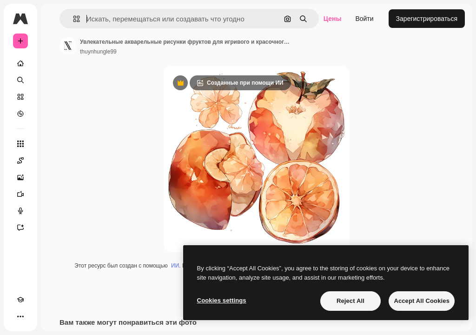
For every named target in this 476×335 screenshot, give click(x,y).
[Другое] (20, 316)
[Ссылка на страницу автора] (68, 45)
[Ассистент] (20, 227)
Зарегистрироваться (426, 18)
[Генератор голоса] (20, 210)
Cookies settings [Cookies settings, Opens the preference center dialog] (221, 300)
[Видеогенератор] (20, 194)
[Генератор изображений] (20, 177)
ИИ (175, 265)
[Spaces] (20, 160)
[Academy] (20, 299)
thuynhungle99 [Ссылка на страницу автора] (98, 51)
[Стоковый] (20, 96)
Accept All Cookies (422, 300)
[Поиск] (20, 80)
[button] (73, 18)
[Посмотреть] (20, 113)
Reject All (350, 300)
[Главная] (20, 63)
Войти (364, 18)
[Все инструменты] (20, 143)
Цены (333, 18)
